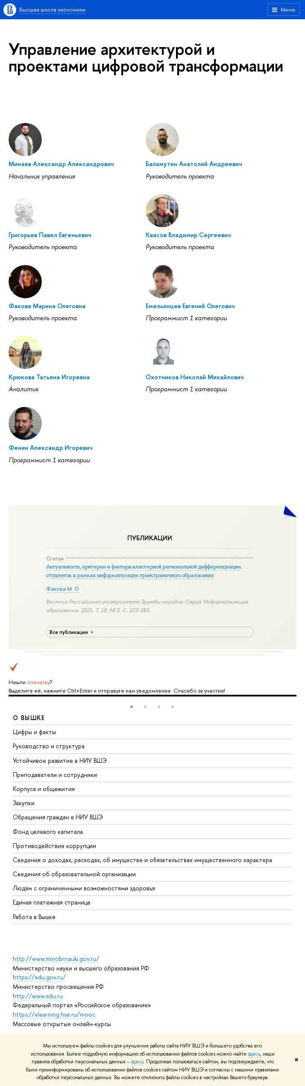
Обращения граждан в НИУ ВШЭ (58, 817)
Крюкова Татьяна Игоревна (49, 376)
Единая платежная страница (51, 902)
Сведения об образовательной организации (74, 874)
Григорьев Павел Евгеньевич (50, 234)
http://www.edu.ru (38, 996)
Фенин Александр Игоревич (50, 447)
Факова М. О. (63, 588)
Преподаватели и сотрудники (55, 775)
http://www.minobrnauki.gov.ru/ (56, 959)
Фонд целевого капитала (48, 831)
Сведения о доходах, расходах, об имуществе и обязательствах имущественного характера (142, 860)
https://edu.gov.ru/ (39, 977)
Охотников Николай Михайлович (194, 376)
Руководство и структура (49, 746)
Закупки (24, 803)
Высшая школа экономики (52, 9)
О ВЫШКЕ (29, 718)
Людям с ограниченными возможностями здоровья (84, 888)
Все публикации (73, 632)
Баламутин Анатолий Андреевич (194, 163)
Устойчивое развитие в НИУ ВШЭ (60, 760)
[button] (131, 707)
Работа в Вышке (34, 917)
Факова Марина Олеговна (47, 305)
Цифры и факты (34, 732)
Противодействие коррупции (54, 846)
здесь (254, 1053)
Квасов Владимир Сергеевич (188, 234)
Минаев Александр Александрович (61, 163)
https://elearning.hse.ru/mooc (54, 1014)
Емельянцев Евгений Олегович (190, 305)
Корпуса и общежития (44, 789)
